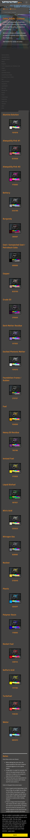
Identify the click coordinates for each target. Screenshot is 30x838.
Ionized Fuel (4, 83)
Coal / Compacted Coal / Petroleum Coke (11, 66)
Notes (3, 108)
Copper (3, 68)
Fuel (2, 79)
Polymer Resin (5, 97)
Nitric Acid (4, 88)
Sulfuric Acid (4, 101)
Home (5, 9)
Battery (3, 61)
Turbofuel (4, 103)
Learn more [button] (11, 831)
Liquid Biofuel (4, 86)
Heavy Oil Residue (5, 81)
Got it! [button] (15, 835)
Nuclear (3, 92)
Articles (13, 9)
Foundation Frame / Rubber (8, 77)
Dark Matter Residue (6, 72)
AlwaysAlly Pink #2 (5, 59)
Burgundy (4, 63)
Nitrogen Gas (4, 90)
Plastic (3, 94)
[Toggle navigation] (26, 2)
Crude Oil (4, 70)
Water (3, 106)
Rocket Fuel (4, 99)
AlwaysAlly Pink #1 (5, 57)
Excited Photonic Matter (7, 75)
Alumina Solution (5, 55)
